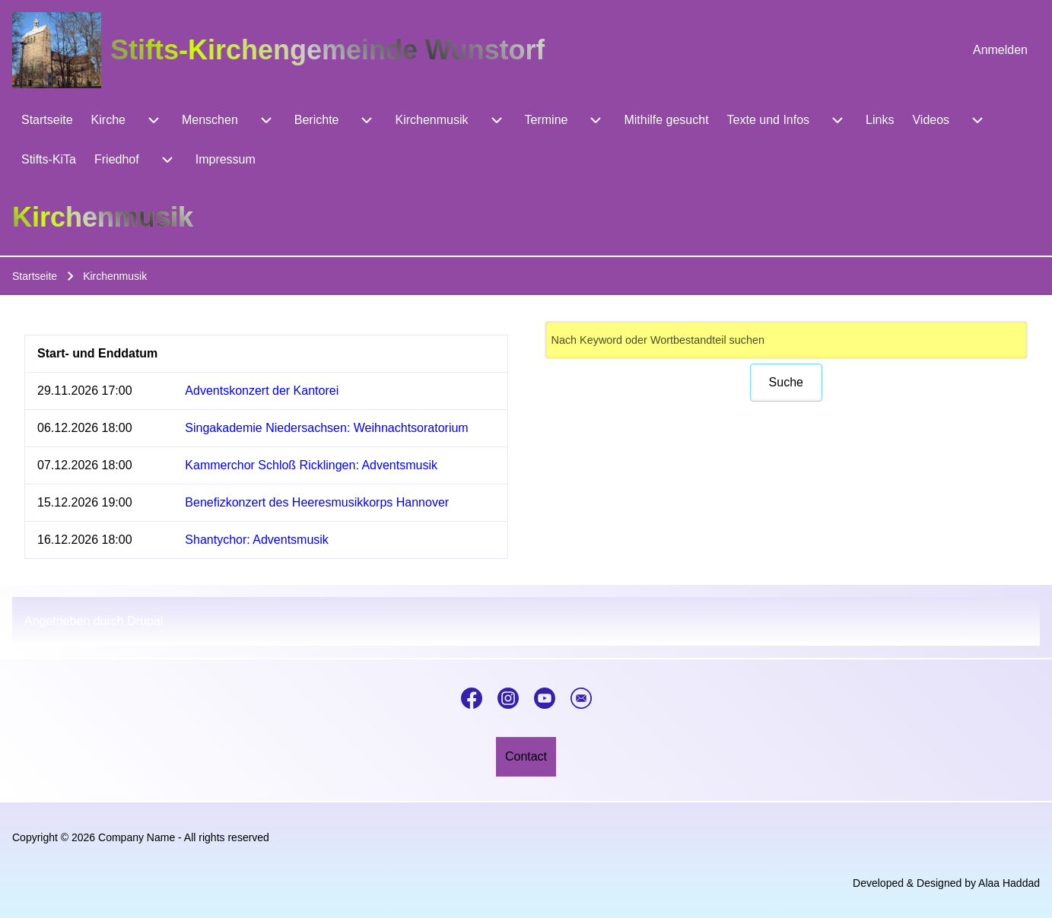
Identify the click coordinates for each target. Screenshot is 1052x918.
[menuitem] (1000, 50)
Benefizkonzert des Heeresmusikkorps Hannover (317, 502)
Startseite (34, 276)
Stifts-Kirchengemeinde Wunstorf (327, 49)
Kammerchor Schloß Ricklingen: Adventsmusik (311, 465)
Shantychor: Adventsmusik (257, 539)
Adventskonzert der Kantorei (261, 390)
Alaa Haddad (1009, 883)
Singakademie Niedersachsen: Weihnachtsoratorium (326, 427)
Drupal (145, 621)
